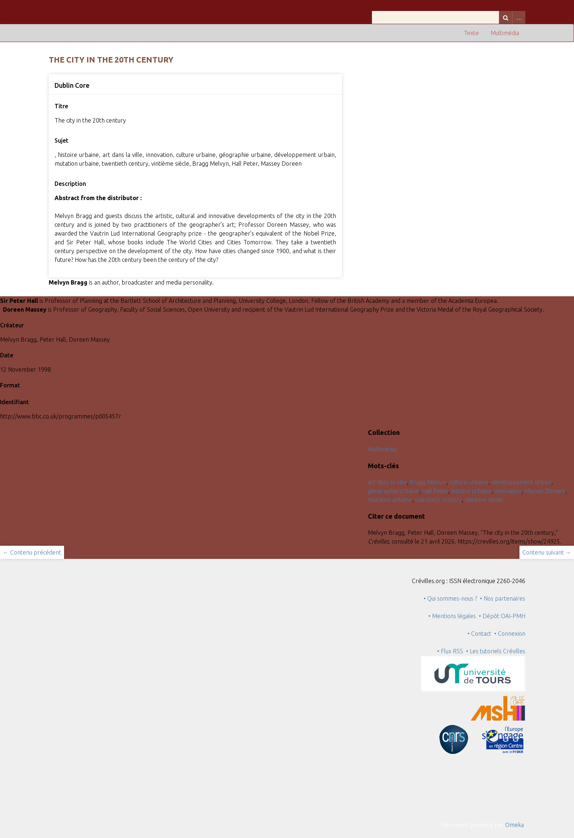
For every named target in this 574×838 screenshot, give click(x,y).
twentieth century (438, 499)
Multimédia (505, 33)
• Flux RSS (450, 651)
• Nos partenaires (502, 598)
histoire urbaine (471, 491)
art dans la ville (387, 482)
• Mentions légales (452, 616)
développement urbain (521, 482)
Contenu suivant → (546, 552)
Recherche (505, 17)
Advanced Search (518, 17)
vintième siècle (484, 499)
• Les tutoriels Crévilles (495, 651)
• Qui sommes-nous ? (450, 598)
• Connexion (509, 633)
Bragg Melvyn (428, 482)
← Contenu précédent (32, 552)
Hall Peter (435, 491)
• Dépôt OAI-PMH (502, 616)
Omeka (514, 825)
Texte (471, 33)
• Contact (480, 633)
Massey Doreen (544, 491)
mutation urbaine (390, 499)
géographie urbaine (393, 491)
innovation (508, 491)
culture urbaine (468, 482)
